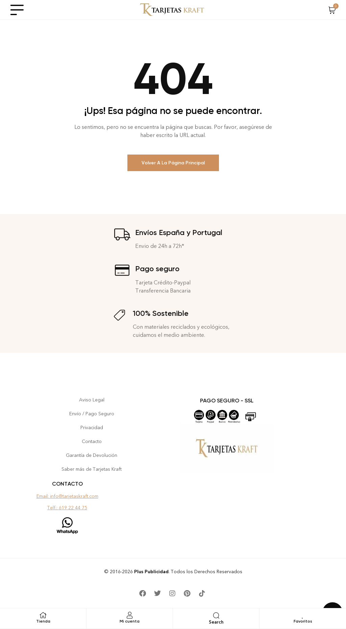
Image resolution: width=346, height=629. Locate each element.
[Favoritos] (302, 615)
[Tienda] (43, 615)
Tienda (43, 621)
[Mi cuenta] (129, 615)
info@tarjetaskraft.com (74, 496)
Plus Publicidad (151, 572)
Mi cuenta (130, 621)
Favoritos (303, 621)
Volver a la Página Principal (173, 163)
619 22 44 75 (73, 508)
